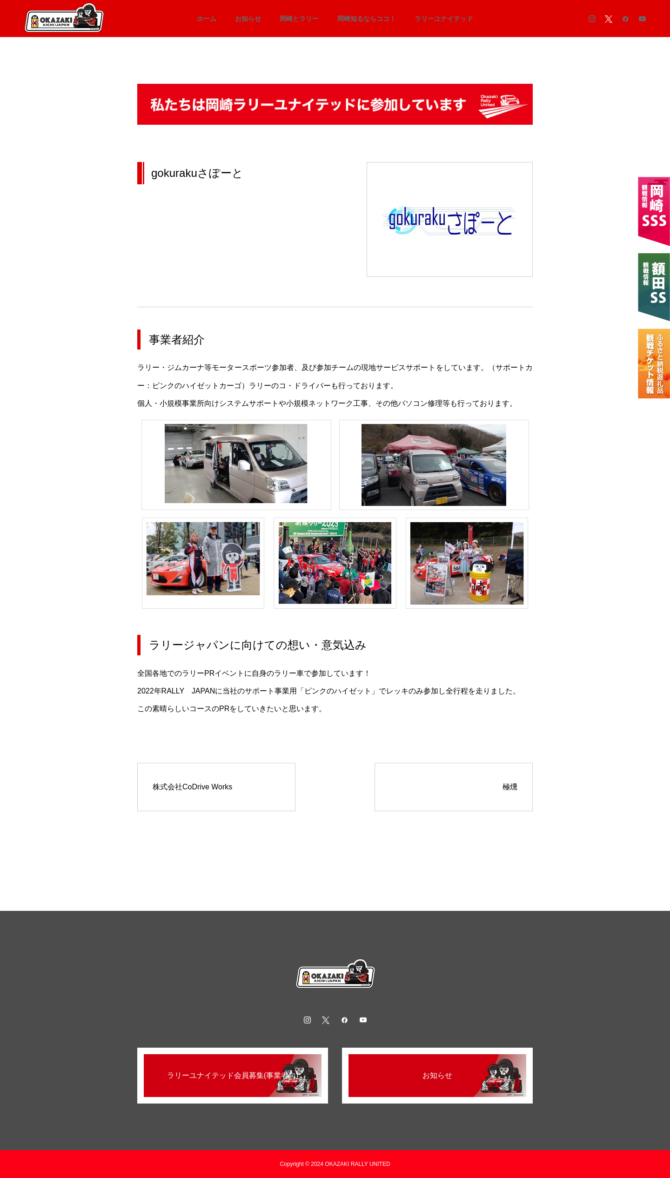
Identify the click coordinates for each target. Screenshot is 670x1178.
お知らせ (248, 18)
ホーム (206, 18)
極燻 (509, 787)
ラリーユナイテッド (444, 18)
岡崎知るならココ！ (366, 18)
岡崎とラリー (299, 18)
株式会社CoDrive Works (192, 787)
